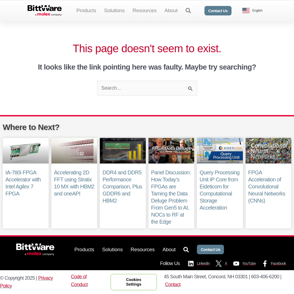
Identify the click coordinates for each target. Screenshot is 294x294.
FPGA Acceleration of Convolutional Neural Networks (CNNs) (266, 186)
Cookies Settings (133, 281)
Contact (172, 284)
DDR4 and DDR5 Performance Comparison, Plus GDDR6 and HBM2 (122, 186)
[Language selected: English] (254, 11)
